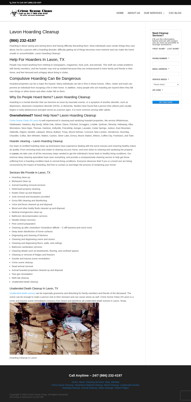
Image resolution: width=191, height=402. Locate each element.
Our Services (153, 13)
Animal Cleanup (89, 388)
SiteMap (115, 382)
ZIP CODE (158, 90)
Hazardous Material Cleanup (89, 385)
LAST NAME (173, 49)
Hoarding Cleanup (71, 388)
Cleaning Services (95, 382)
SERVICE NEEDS (161, 79)
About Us (134, 13)
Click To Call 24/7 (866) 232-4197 (26, 2)
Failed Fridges (122, 388)
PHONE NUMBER (161, 58)
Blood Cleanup (111, 385)
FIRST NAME (159, 49)
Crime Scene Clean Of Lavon (24, 120)
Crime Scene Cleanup (62, 385)
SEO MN (39, 397)
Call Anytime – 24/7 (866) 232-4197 (95, 375)
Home (120, 13)
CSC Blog (175, 13)
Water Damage (105, 388)
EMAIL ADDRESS (161, 69)
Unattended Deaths (130, 385)
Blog (107, 382)
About (82, 382)
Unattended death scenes (22, 293)
